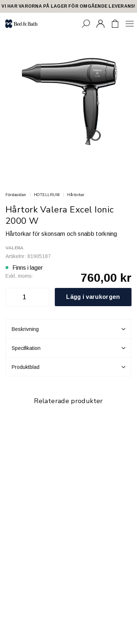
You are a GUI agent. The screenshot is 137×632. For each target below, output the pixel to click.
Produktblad (68, 367)
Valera (14, 248)
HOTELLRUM (47, 195)
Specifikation (68, 348)
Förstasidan (15, 195)
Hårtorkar (76, 195)
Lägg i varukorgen (93, 297)
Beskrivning (68, 329)
